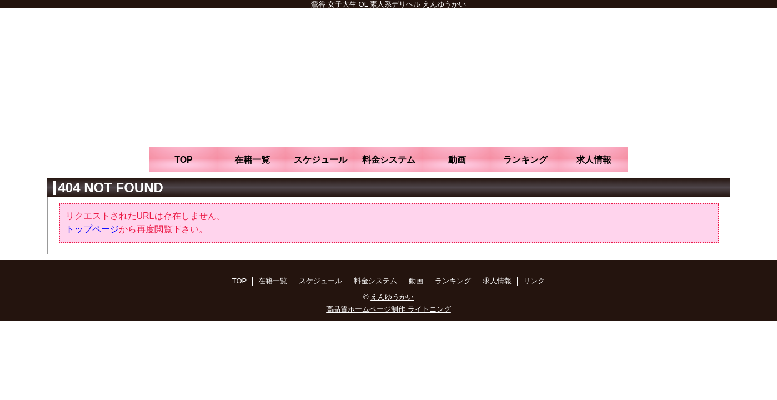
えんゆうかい (392, 297)
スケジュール (320, 159)
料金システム (388, 159)
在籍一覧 (252, 159)
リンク (534, 281)
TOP (183, 159)
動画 (457, 159)
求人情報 (593, 159)
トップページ (92, 229)
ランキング (525, 159)
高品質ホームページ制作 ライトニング (388, 309)
